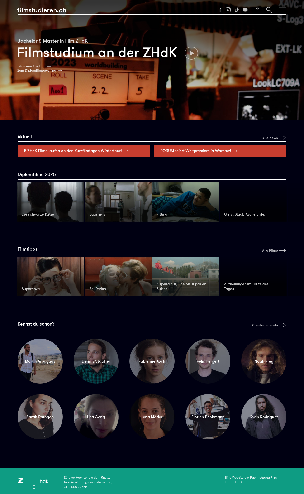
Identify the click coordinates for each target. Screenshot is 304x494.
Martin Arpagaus (40, 361)
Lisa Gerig (96, 417)
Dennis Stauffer (96, 361)
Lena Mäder (151, 417)
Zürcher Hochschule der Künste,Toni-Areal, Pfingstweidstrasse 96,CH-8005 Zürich (88, 482)
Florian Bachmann (208, 417)
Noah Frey (264, 361)
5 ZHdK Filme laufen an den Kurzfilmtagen (77, 150)
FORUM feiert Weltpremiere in (200, 150)
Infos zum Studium (31, 66)
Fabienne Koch (151, 361)
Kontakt (230, 482)
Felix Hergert (208, 361)
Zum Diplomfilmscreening (36, 70)
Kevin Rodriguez (264, 417)
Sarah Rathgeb (40, 417)
